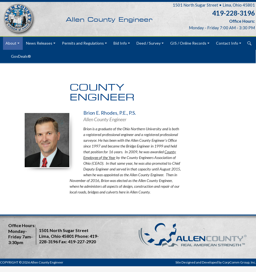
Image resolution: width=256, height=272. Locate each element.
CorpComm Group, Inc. (239, 262)
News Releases (39, 43)
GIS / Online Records (188, 43)
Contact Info (227, 43)
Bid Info (120, 43)
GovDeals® (21, 56)
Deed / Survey (148, 43)
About (10, 43)
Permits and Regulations (83, 43)
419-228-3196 (233, 13)
